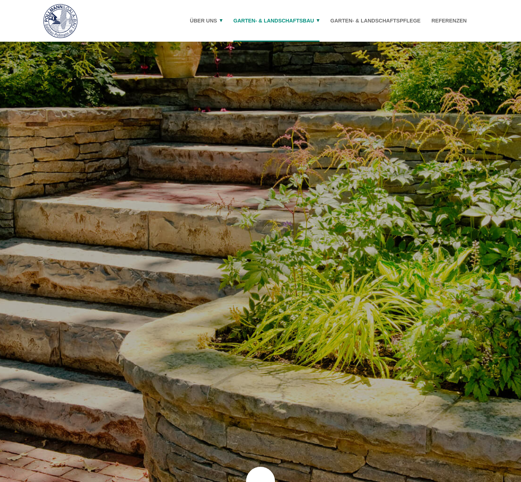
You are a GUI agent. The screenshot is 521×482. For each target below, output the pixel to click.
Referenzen (449, 21)
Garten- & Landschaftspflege (375, 21)
